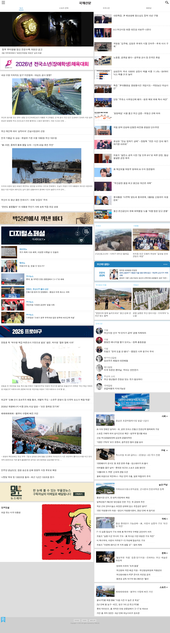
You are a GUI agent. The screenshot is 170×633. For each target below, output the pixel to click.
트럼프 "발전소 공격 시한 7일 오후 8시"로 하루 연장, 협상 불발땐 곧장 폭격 (140, 157)
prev (116, 401)
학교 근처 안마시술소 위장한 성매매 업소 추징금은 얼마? (122, 506)
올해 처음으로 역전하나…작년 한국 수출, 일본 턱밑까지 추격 (123, 476)
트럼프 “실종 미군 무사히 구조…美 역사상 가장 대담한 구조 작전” (126, 536)
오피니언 (106, 8)
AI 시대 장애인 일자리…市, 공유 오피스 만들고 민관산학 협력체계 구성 (128, 429)
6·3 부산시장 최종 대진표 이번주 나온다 (132, 29)
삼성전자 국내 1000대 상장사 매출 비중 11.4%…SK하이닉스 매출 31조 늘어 (140, 73)
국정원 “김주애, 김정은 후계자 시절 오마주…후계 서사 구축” (140, 45)
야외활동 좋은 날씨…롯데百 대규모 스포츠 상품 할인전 (121, 467)
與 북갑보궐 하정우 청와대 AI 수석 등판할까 (134, 169)
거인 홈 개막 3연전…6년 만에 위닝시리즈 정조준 (118, 613)
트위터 (84, 620)
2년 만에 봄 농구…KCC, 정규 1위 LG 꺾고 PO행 (118, 604)
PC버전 (77, 620)
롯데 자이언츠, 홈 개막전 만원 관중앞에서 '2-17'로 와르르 (122, 608)
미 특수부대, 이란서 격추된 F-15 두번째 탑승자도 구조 (121, 540)
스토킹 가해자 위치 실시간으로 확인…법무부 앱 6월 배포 (122, 433)
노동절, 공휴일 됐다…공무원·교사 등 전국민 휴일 (136, 57)
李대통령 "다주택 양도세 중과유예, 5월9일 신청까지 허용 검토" (140, 198)
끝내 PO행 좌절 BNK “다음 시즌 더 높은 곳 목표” (118, 600)
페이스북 (92, 620)
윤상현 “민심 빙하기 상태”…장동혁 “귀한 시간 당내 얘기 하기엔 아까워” (140, 143)
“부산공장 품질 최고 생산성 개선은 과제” (132, 183)
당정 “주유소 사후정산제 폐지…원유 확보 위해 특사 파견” (140, 99)
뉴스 (21, 8)
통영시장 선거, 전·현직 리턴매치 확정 (113, 497)
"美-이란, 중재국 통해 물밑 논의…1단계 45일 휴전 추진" (27, 144)
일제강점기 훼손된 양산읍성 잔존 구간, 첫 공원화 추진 (121, 501)
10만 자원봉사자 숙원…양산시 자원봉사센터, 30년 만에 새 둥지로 (126, 510)
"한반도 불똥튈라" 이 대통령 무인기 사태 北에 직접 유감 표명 (29, 206)
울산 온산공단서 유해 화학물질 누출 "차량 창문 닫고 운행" (140, 211)
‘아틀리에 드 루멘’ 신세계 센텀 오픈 (112, 472)
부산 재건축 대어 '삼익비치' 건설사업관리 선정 (23, 131)
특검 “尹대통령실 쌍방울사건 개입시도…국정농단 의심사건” (140, 87)
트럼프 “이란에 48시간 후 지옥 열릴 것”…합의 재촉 (119, 544)
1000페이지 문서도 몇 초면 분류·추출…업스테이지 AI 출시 (122, 463)
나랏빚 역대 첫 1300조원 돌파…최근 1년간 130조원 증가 (27, 477)
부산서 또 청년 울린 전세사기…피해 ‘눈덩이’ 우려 (24, 199)
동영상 (148, 8)
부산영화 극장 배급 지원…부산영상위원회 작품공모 (139, 570)
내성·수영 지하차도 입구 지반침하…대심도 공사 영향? (26, 75)
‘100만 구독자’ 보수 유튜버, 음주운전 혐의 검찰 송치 (120, 442)
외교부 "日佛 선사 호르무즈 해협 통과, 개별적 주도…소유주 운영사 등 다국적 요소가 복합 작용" (45, 399)
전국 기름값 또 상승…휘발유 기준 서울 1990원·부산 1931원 (29, 138)
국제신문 (3, 620)
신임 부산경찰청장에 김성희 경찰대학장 (114, 437)
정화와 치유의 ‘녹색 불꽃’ (127, 565)
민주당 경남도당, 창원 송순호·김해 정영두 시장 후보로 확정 (29, 470)
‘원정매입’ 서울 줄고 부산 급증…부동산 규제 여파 (136, 113)
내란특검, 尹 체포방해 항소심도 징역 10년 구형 (135, 15)
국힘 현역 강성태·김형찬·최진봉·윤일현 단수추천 (136, 127)
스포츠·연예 (63, 8)
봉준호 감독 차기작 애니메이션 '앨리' (132, 578)
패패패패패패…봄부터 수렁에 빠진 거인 (19, 413)
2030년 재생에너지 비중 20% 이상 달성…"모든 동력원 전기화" (30, 406)
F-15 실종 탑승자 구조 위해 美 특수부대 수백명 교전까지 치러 (124, 531)
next (148, 401)
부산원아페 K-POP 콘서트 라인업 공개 (133, 574)
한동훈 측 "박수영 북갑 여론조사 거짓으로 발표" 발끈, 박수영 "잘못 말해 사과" (37, 342)
